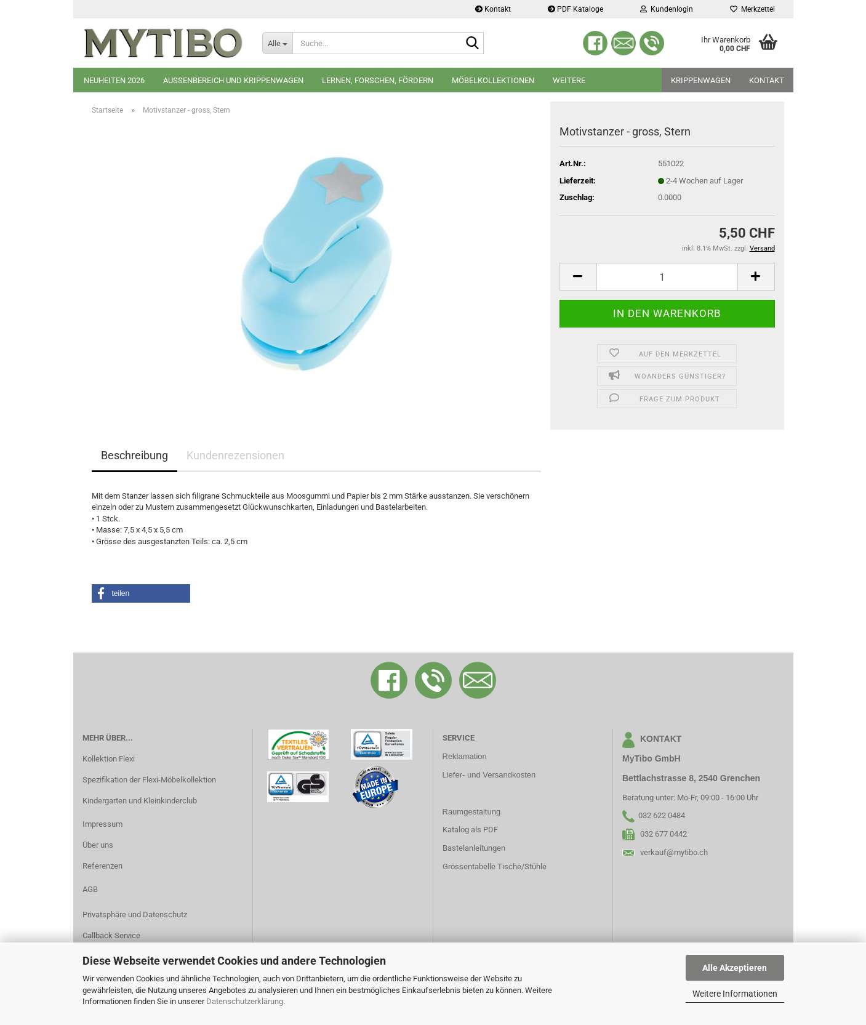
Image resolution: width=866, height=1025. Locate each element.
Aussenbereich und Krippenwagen (233, 80)
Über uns (97, 845)
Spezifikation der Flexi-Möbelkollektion (149, 779)
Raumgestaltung (472, 811)
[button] (577, 277)
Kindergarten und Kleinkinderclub (139, 800)
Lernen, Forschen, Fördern (377, 80)
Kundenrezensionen (235, 455)
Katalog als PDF (470, 829)
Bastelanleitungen (474, 848)
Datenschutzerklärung (244, 1001)
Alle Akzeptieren (734, 968)
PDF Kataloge (575, 9)
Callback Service (111, 935)
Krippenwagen (701, 80)
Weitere (569, 80)
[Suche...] (277, 43)
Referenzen (102, 865)
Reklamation (465, 756)
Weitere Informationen (734, 994)
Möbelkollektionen (493, 80)
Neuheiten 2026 (114, 80)
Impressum (102, 824)
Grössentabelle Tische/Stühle (495, 866)
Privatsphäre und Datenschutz (134, 914)
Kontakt (493, 9)
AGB (90, 889)
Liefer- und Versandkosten (489, 774)
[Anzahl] (667, 277)
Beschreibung (134, 455)
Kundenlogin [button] (666, 9)
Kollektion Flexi (108, 758)
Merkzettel (752, 9)
